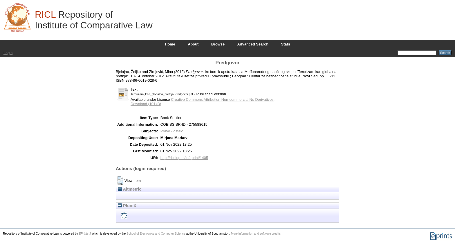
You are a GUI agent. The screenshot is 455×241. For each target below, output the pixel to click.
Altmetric (129, 189)
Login (7, 53)
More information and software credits (256, 233)
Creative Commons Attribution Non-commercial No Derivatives (222, 99)
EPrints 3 (85, 233)
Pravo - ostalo (171, 131)
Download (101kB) (146, 104)
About (193, 44)
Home (170, 44)
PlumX (127, 205)
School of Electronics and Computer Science (156, 233)
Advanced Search (252, 44)
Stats (285, 44)
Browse (218, 44)
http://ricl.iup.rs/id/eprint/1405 (184, 158)
